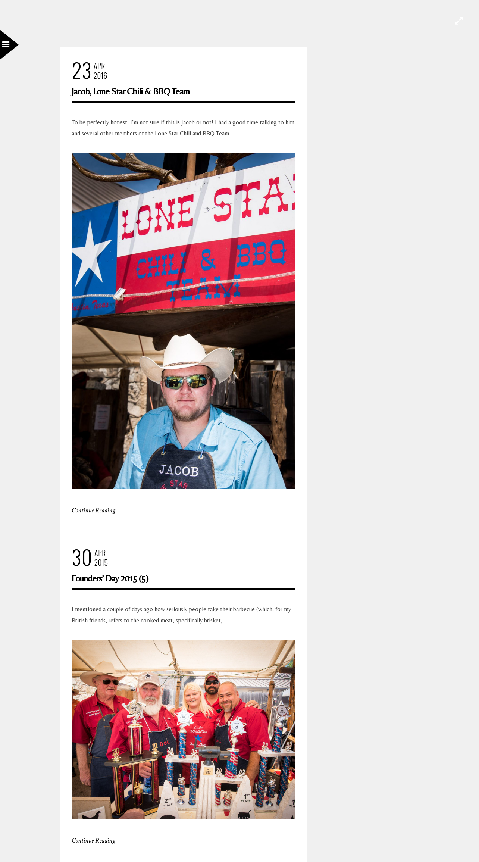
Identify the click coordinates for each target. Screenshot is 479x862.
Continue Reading (93, 510)
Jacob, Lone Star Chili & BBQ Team (131, 91)
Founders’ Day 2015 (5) (110, 578)
